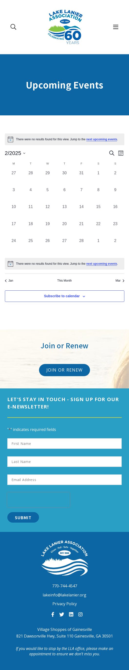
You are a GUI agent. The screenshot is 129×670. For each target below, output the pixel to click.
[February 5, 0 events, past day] (47, 195)
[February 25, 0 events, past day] (30, 246)
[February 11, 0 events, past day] (30, 212)
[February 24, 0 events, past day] (13, 246)
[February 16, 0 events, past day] (115, 212)
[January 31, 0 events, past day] (81, 178)
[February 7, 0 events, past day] (81, 195)
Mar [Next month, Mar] (120, 280)
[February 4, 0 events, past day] (30, 195)
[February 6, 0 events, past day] (64, 195)
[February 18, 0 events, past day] (30, 229)
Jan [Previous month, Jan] (9, 280)
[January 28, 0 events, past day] (30, 178)
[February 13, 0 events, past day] (64, 212)
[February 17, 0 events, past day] (13, 229)
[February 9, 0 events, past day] (115, 195)
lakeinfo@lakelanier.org (64, 595)
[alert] (64, 264)
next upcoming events (101, 139)
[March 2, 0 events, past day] (115, 246)
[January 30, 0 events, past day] (64, 178)
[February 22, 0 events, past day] (98, 229)
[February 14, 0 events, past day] (81, 212)
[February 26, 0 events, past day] (47, 246)
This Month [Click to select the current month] (64, 280)
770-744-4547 (64, 586)
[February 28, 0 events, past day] (81, 246)
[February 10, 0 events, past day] (13, 212)
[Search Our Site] (13, 27)
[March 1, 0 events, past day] (98, 246)
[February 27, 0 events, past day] (64, 246)
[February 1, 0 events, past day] (98, 178)
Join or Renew (64, 370)
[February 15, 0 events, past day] (98, 212)
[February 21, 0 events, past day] (81, 229)
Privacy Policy (64, 603)
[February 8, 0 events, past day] (98, 195)
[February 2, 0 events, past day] (115, 178)
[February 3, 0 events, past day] (13, 195)
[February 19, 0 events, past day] (47, 229)
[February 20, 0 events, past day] (64, 229)
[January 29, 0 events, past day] (47, 178)
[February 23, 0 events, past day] (115, 229)
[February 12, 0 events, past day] (47, 212)
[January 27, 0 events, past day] (13, 178)
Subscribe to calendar (61, 296)
